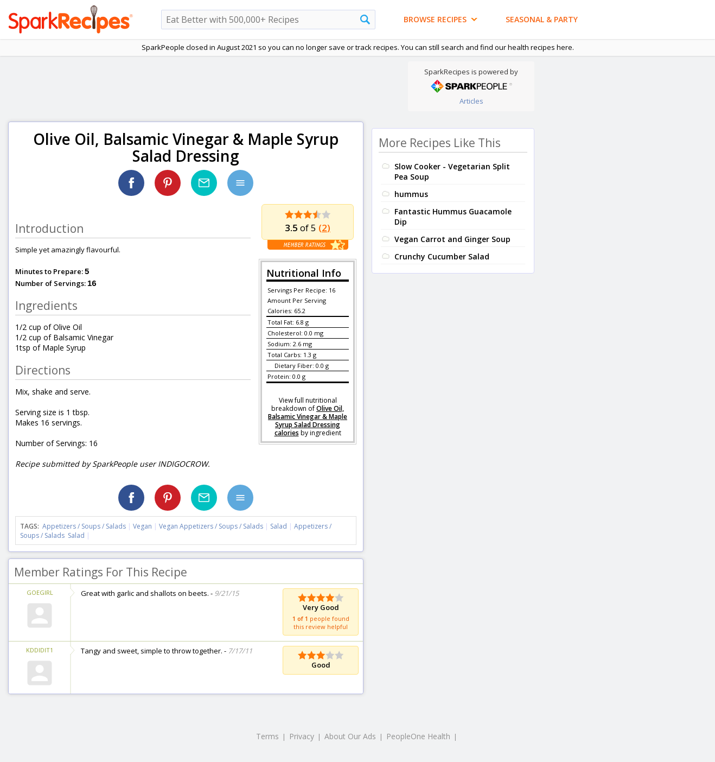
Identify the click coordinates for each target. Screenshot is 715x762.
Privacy (301, 736)
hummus (411, 194)
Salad (278, 526)
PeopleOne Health (418, 736)
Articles (471, 101)
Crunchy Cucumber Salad (441, 256)
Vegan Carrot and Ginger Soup (452, 239)
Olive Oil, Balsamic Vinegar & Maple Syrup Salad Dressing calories (307, 420)
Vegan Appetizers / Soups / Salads (212, 526)
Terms (267, 736)
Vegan (142, 526)
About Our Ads (350, 736)
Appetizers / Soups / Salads (84, 526)
